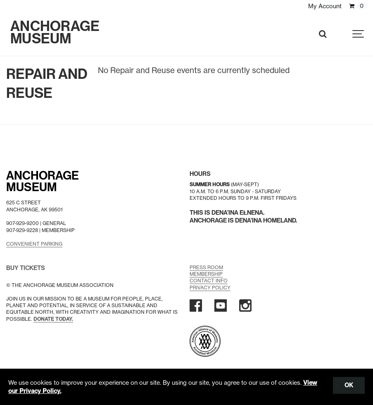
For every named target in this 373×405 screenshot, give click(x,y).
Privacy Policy (210, 287)
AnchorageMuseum (42, 181)
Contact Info (209, 280)
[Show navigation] (358, 34)
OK (349, 385)
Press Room (206, 267)
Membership (206, 274)
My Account (325, 6)
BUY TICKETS (25, 268)
